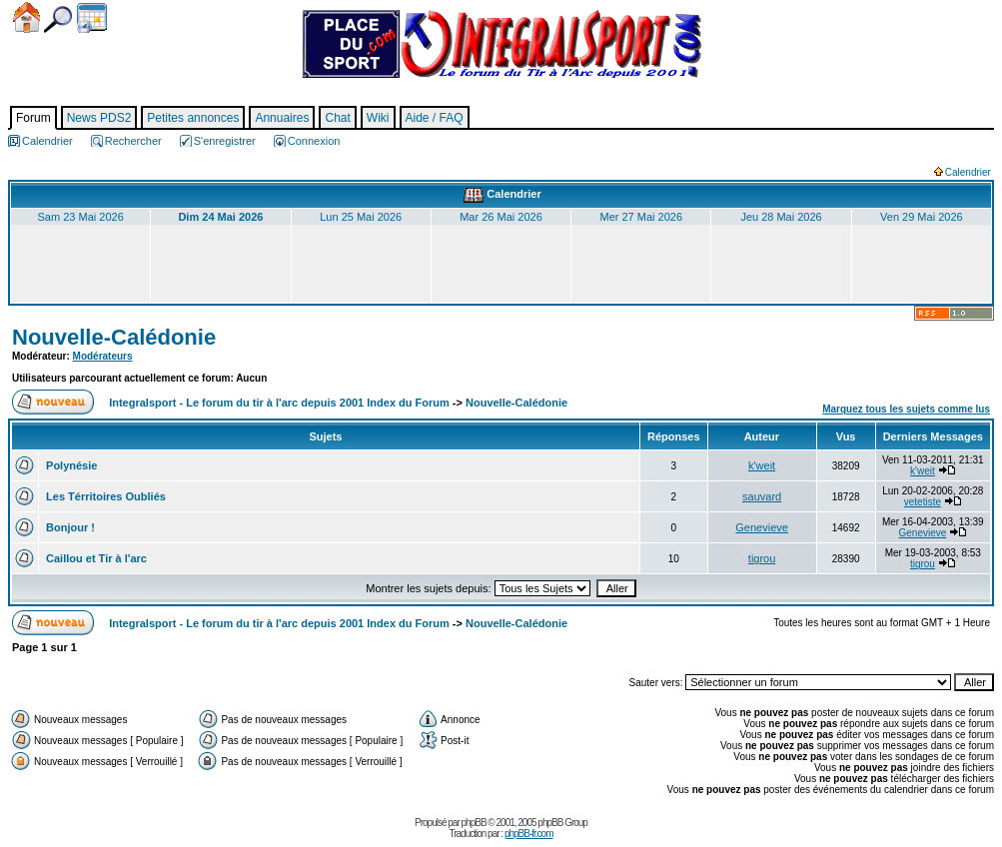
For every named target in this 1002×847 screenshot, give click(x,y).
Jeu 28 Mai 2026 (780, 217)
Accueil (26, 17)
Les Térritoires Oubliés (104, 496)
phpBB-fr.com (528, 833)
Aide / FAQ (435, 118)
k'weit (761, 465)
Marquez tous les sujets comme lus (906, 409)
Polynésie (70, 465)
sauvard (761, 496)
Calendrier (92, 18)
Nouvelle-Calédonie (114, 337)
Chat (337, 118)
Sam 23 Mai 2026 (81, 217)
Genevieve (761, 527)
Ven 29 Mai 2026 (921, 217)
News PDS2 (99, 118)
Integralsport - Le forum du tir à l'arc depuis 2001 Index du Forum (279, 403)
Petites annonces (193, 118)
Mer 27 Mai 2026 (640, 217)
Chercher (58, 19)
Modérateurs (103, 356)
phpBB (474, 822)
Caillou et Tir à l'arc (95, 558)
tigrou (762, 558)
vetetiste (922, 501)
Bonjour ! (69, 527)
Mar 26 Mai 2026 (501, 217)
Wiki (378, 118)
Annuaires (282, 118)
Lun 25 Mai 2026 (361, 217)
